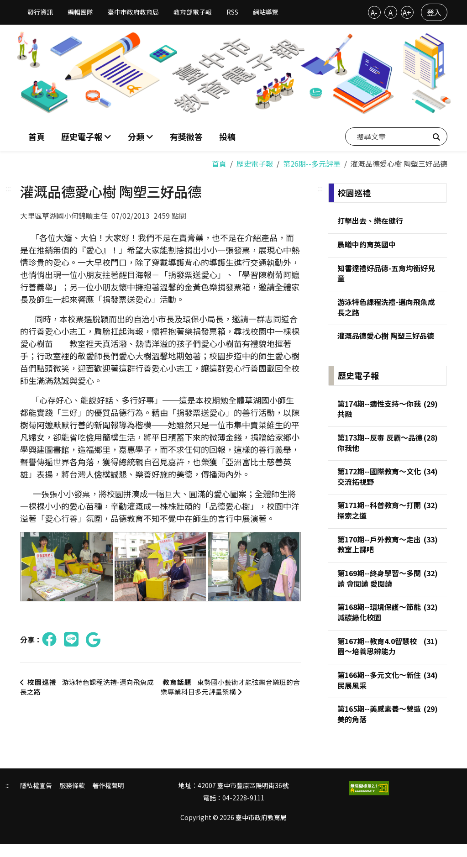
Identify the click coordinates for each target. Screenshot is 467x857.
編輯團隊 (80, 11)
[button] (141, 135)
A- (374, 12)
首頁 (36, 135)
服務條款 (72, 798)
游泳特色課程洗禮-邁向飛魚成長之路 (87, 683)
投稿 (227, 135)
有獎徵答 (186, 135)
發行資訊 (40, 11)
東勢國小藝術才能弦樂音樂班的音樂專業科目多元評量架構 (231, 683)
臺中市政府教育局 (133, 11)
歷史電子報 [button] (82, 135)
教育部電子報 (192, 11)
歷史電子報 (254, 159)
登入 (434, 12)
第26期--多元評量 (312, 159)
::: (8, 184)
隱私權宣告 (36, 798)
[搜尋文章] (396, 135)
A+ (407, 12)
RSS (232, 11)
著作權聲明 (108, 798)
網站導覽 (265, 11)
